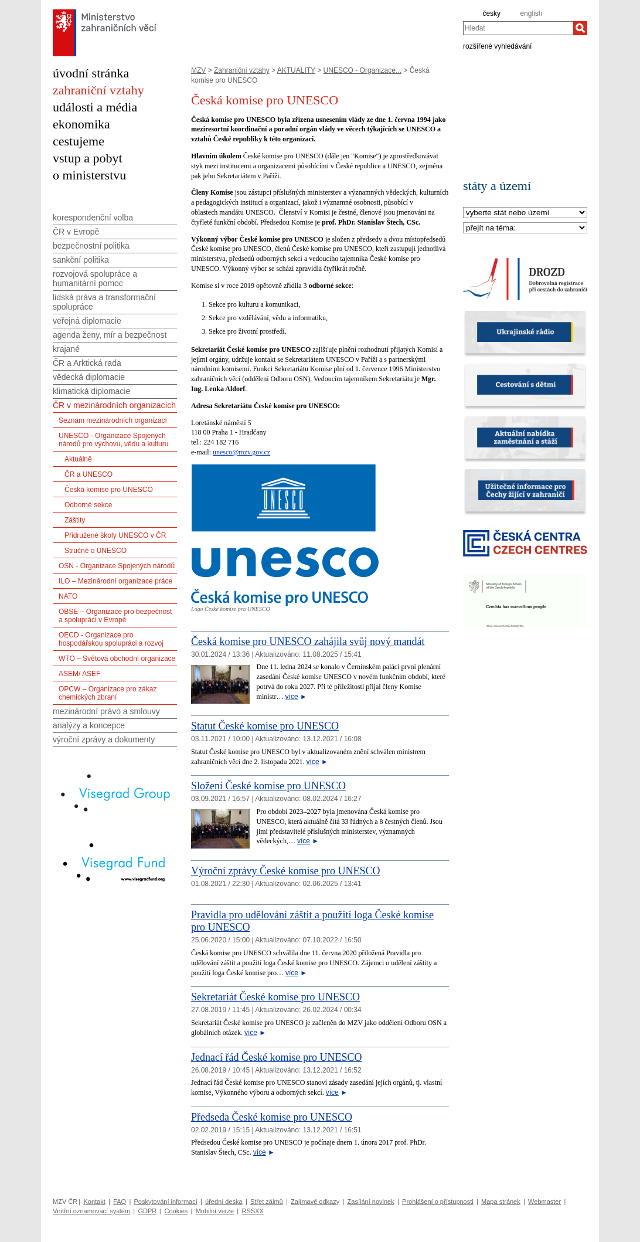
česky (491, 13)
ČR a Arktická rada (87, 363)
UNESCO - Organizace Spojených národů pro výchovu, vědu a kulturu (113, 440)
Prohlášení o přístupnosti (438, 1201)
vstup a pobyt (87, 158)
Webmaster (544, 1201)
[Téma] (525, 228)
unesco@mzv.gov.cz (241, 452)
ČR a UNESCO (88, 474)
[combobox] (518, 28)
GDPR (147, 1210)
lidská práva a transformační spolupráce (104, 302)
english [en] (531, 13)
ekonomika (81, 124)
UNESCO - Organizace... (362, 70)
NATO (68, 596)
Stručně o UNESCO (95, 551)
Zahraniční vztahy (242, 70)
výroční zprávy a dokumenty (104, 739)
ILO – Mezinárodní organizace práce (115, 581)
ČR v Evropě (76, 231)
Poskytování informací (166, 1201)
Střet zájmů (266, 1201)
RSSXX (252, 1210)
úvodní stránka (91, 73)
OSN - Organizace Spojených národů (117, 566)
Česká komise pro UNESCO (108, 490)
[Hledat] (580, 28)
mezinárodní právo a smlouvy (106, 711)
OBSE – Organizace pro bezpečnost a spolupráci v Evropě (115, 616)
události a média (95, 107)
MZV (198, 70)
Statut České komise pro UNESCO (265, 726)
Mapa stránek (500, 1201)
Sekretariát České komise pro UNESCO (275, 997)
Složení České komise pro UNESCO (268, 786)
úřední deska (224, 1201)
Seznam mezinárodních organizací (113, 420)
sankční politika (81, 259)
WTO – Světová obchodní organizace (117, 658)
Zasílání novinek (371, 1201)
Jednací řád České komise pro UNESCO (276, 1057)
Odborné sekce (88, 505)
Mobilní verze (215, 1210)
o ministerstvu (89, 175)
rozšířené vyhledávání (497, 45)
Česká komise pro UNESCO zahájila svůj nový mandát (307, 641)
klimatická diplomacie (91, 391)
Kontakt (94, 1201)
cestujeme (78, 141)
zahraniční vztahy (98, 90)
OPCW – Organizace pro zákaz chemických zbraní (107, 693)
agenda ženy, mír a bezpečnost (109, 335)
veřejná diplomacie (87, 320)
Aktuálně (78, 459)
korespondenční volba (93, 217)
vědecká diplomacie (89, 377)
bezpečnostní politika (91, 245)
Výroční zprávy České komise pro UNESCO (285, 871)
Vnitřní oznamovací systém (91, 1210)
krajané (66, 349)
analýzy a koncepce (89, 725)
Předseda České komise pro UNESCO (271, 1117)
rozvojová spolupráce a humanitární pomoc (95, 278)
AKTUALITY (296, 70)
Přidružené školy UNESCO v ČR (115, 535)
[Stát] (525, 213)
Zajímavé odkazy (315, 1201)
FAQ (119, 1201)
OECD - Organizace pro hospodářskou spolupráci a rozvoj (111, 639)
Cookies (176, 1210)
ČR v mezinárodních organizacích (114, 405)
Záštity (74, 520)
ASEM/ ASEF (79, 674)
